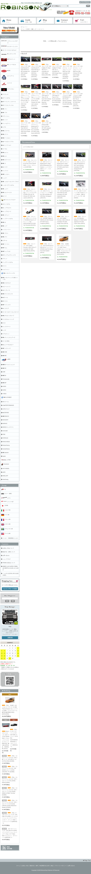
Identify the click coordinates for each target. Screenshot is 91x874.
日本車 (28, 29)
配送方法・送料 (34, 865)
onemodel (5, 430)
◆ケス (4, 163)
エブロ (4, 127)
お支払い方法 (24, 865)
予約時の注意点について (9, 562)
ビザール (5, 240)
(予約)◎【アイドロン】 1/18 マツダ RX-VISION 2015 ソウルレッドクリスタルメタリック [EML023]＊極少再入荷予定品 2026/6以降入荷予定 (5, 740)
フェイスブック (6, 634)
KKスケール (6, 401)
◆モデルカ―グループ (8, 315)
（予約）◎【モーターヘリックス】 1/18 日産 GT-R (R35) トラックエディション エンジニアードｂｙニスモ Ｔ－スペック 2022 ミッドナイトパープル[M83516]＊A (10, 818)
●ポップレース (6, 290)
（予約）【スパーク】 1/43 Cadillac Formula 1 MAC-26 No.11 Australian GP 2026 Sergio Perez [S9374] (63, 220)
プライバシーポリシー (60, 865)
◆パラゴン (5, 233)
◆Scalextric (6, 452)
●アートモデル (6, 98)
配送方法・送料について (9, 552)
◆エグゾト (5, 134)
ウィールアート (7, 123)
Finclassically (6, 379)
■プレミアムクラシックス (9, 255)
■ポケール (5, 297)
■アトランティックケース (9, 101)
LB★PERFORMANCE (8, 405)
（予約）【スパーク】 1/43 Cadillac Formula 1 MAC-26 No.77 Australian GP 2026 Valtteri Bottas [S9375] (29, 247)
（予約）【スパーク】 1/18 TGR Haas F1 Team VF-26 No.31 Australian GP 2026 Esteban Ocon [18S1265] (57, 97)
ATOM (9, 848)
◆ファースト (6, 244)
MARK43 (5, 423)
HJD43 (4, 386)
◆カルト (5, 156)
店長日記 (10, 637)
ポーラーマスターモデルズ (9, 50)
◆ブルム (5, 247)
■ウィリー (5, 119)
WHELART (5, 475)
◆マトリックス (7, 304)
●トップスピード (7, 211)
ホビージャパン (7, 286)
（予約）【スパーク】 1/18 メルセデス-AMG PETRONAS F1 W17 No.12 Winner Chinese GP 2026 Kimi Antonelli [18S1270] (77, 98)
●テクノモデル (6, 204)
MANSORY (5, 420)
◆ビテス (5, 237)
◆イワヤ (5, 112)
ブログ (46, 20)
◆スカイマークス (7, 192)
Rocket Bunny (6, 445)
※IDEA (4, 393)
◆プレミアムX (6, 251)
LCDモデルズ (6, 409)
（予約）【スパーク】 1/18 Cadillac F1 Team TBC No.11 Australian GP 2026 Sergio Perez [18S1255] (57, 70)
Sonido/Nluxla (6, 449)
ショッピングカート (82, 20)
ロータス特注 (6, 341)
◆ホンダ (33, 29)
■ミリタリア (6, 308)
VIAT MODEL (6, 468)
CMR (4, 372)
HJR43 (4, 390)
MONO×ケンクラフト (8, 427)
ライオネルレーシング (8, 319)
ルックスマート (7, 326)
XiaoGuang (5, 479)
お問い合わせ (64, 20)
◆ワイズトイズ (7, 348)
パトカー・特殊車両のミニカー (11, 538)
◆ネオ (4, 222)
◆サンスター (6, 174)
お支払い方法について (8, 548)
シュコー (5, 178)
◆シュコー (5, 189)
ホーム (9, 20)
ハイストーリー (7, 229)
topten (4, 456)
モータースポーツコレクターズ (11, 312)
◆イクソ (5, 109)
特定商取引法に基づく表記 (46, 865)
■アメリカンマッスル (8, 105)
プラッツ (5, 258)
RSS (8, 847)
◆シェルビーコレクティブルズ (11, 181)
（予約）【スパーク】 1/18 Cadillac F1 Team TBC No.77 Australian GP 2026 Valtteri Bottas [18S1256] (46, 70)
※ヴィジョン (6, 116)
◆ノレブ (5, 226)
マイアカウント (85, 2)
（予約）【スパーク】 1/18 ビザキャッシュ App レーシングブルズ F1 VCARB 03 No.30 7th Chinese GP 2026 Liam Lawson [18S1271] (36, 98)
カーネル (5, 149)
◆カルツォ (5, 152)
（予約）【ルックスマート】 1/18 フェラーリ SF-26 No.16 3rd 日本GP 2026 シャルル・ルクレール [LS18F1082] (30, 164)
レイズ (4, 330)
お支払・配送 (27, 20)
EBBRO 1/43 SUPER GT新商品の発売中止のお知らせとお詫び (11, 568)
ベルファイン (6, 269)
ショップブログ (7, 559)
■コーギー (5, 167)
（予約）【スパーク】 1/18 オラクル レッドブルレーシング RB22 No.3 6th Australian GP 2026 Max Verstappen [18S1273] (67, 71)
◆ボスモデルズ (7, 283)
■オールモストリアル (8, 141)
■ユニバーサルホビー (8, 344)
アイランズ (5, 94)
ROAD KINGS (6, 441)
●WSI (4, 472)
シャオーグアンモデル (8, 185)
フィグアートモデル (8, 262)
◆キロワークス (7, 159)
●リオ (4, 323)
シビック (40, 29)
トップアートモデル (8, 218)
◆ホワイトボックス (8, 294)
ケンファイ (5, 170)
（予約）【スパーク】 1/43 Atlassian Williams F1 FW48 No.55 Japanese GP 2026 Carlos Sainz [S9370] (80, 220)
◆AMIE (4, 355)
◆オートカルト (7, 138)
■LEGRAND (6, 412)
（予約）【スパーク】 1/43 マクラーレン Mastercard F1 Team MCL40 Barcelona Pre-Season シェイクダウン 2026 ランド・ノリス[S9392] (46, 165)
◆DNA (4, 375)
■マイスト (5, 301)
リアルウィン (6, 333)
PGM (4, 434)
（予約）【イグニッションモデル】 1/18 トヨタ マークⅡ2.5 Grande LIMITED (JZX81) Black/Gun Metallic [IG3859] (10, 804)
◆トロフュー (6, 215)
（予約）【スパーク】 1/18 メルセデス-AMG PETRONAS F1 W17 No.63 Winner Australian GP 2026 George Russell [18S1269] (80, 165)
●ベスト (5, 266)
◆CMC (4, 368)
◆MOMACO (6, 416)
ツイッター (14, 634)
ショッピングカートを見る (10, 588)
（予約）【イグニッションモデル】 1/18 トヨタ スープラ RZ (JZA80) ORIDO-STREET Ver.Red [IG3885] (10, 791)
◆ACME (5, 352)
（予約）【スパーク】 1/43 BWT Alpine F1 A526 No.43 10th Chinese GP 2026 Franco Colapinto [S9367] (46, 220)
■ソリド (5, 196)
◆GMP (4, 382)
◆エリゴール (6, 130)
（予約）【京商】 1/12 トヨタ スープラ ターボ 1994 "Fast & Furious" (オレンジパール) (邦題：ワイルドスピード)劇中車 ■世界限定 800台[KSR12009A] (63, 249)
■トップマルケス (7, 207)
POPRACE (5, 438)
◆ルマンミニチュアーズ (9, 337)
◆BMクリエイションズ (9, 364)
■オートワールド (7, 145)
